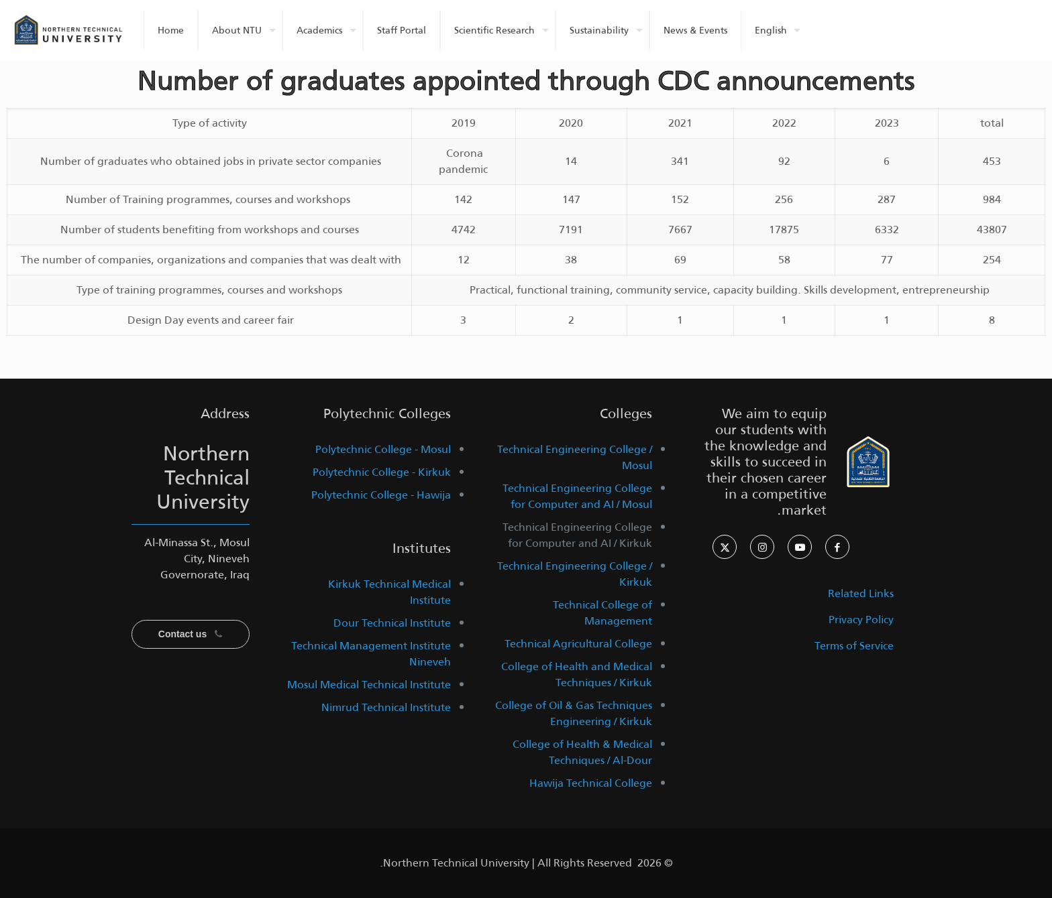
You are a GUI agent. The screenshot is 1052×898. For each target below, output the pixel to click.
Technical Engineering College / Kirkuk (574, 574)
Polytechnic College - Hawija (381, 495)
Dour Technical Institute (392, 623)
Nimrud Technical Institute (386, 707)
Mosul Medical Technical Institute (369, 684)
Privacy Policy (861, 619)
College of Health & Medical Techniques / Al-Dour (582, 752)
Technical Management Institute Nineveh (371, 653)
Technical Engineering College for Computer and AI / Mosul (577, 496)
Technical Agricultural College (578, 643)
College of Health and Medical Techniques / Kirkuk (576, 674)
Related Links (861, 593)
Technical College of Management (602, 612)
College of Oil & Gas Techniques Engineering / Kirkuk (573, 713)
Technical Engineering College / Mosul (574, 457)
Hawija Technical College (590, 783)
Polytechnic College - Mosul (383, 449)
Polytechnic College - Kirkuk (382, 472)
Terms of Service (854, 645)
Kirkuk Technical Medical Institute (389, 592)
